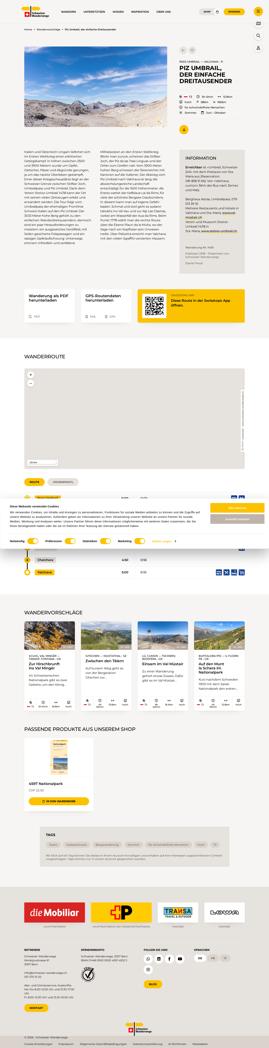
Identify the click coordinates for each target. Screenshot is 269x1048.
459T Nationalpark (48, 785)
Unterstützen (94, 11)
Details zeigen (161, 1040)
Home (28, 29)
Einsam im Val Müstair (154, 666)
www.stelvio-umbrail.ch (219, 231)
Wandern (68, 11)
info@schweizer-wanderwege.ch (45, 971)
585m (202, 102)
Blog (153, 982)
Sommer (188, 112)
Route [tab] (34, 482)
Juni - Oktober (213, 112)
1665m (219, 102)
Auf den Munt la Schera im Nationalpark (213, 669)
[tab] (159, 121)
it (225, 956)
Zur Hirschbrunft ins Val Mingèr (46, 666)
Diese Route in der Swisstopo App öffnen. (204, 302)
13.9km (225, 96)
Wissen (118, 11)
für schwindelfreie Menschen (202, 107)
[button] (95, 86)
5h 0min (205, 96)
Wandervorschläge (48, 29)
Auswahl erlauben (237, 1018)
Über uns (163, 11)
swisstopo (243, 434)
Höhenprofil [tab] (63, 482)
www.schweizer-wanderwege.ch (243, 408)
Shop (207, 11)
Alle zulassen (237, 1007)
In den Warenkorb (58, 803)
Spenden (234, 11)
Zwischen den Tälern (96, 663)
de (200, 956)
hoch (185, 102)
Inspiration (140, 11)
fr (213, 956)
